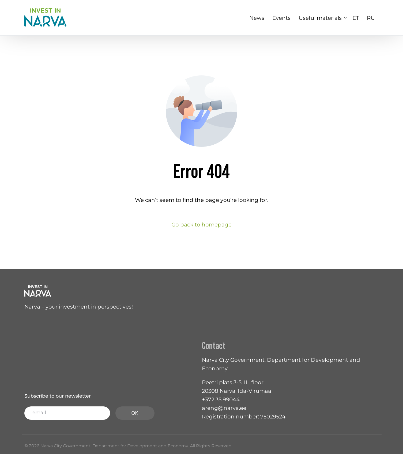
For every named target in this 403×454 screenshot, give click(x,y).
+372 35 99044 (221, 399)
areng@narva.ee (224, 408)
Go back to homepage (201, 224)
